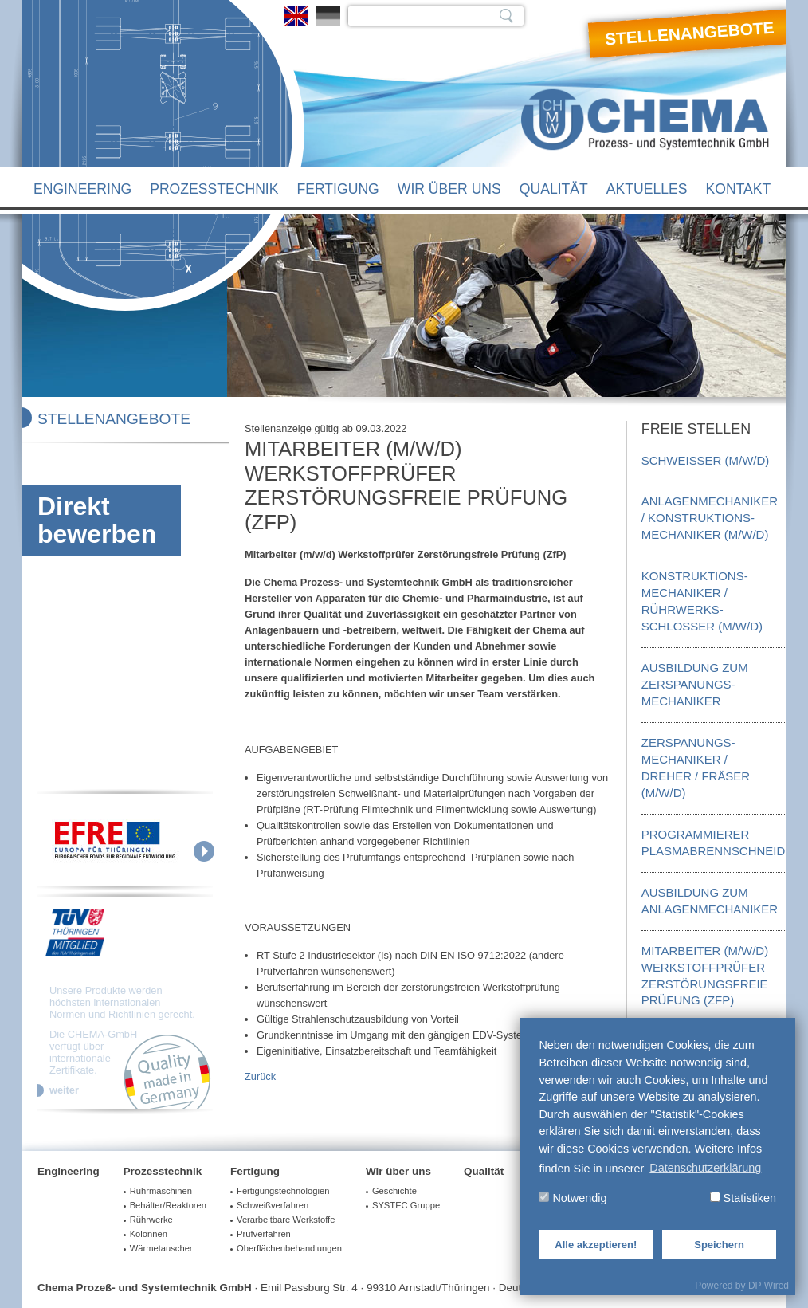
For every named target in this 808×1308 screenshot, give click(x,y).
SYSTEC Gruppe (406, 1205)
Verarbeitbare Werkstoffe (286, 1219)
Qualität (554, 189)
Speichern (719, 1245)
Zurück (260, 1076)
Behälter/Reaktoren (168, 1205)
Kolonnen (148, 1234)
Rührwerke (151, 1219)
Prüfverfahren (264, 1234)
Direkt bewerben (96, 520)
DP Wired (768, 1285)
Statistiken (743, 1198)
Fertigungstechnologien (283, 1191)
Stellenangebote (690, 33)
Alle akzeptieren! (596, 1245)
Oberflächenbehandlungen (289, 1248)
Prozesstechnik (214, 189)
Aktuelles (647, 189)
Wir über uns (449, 189)
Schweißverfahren (272, 1205)
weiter (64, 1090)
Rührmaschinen (161, 1191)
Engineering (82, 189)
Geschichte (394, 1191)
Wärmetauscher (161, 1248)
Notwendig (572, 1198)
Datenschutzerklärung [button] (705, 1167)
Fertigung (337, 189)
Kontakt (738, 189)
